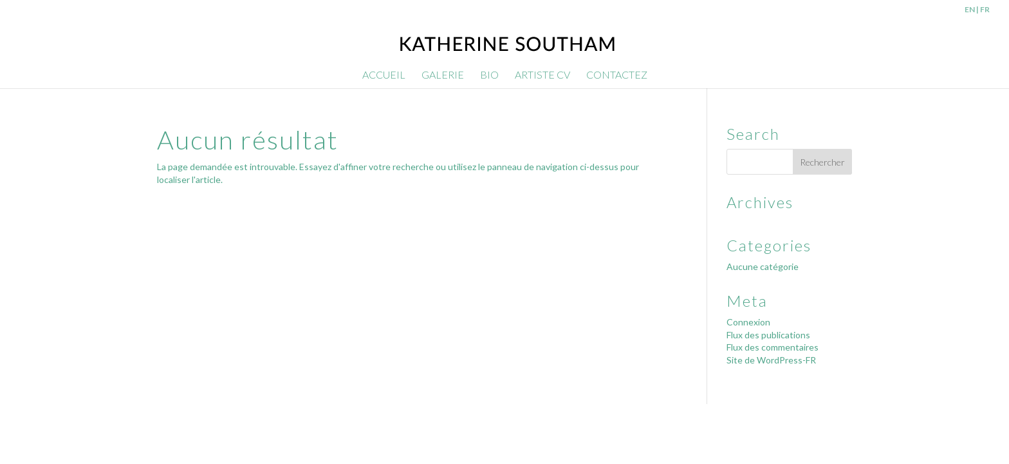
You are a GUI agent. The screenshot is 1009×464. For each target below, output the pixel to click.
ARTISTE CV (542, 75)
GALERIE (442, 75)
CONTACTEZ (616, 75)
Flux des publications (768, 334)
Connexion (748, 321)
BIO (489, 75)
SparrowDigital (301, 419)
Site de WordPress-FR (771, 359)
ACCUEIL (383, 75)
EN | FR (977, 10)
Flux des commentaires (773, 347)
